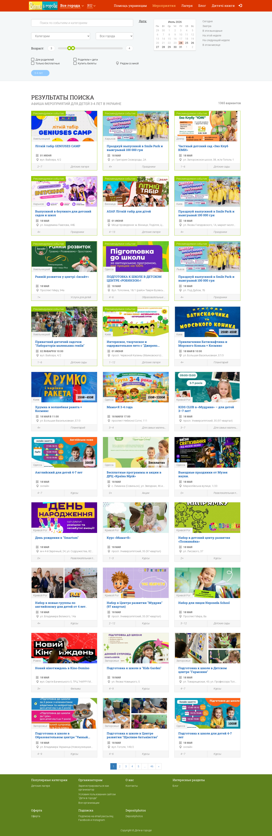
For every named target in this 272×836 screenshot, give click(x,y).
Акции (143, 493)
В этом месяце (211, 45)
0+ (108, 493)
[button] (71, 6)
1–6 (180, 167)
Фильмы (73, 689)
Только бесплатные (45, 63)
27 (157, 46)
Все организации (88, 802)
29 (169, 46)
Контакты (132, 785)
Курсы (72, 493)
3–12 (181, 624)
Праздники (146, 167)
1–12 (110, 363)
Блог (202, 5)
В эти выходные (212, 31)
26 (192, 42)
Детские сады (219, 167)
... (145, 766)
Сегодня (207, 21)
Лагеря (187, 5)
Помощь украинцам (130, 5)
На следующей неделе (216, 40)
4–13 (110, 232)
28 (163, 46)
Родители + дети (85, 59)
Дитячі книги (223, 5)
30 (175, 46)
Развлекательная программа (223, 493)
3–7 (180, 428)
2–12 (110, 624)
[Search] (82, 23)
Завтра (206, 26)
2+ (180, 559)
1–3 (109, 559)
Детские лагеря (77, 167)
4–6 (109, 298)
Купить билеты (85, 63)
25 (186, 42)
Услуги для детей (78, 297)
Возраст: (37, 48)
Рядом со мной (127, 63)
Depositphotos (134, 816)
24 (180, 42)
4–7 (37, 493)
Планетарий (218, 362)
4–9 (109, 689)
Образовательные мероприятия (152, 297)
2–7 (37, 167)
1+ (36, 298)
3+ (36, 689)
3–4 (109, 428)
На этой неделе (211, 35)
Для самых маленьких (152, 428)
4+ (108, 167)
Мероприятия (164, 5)
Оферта (35, 816)
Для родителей (42, 59)
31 (180, 46)
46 (151, 766)
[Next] (159, 766)
